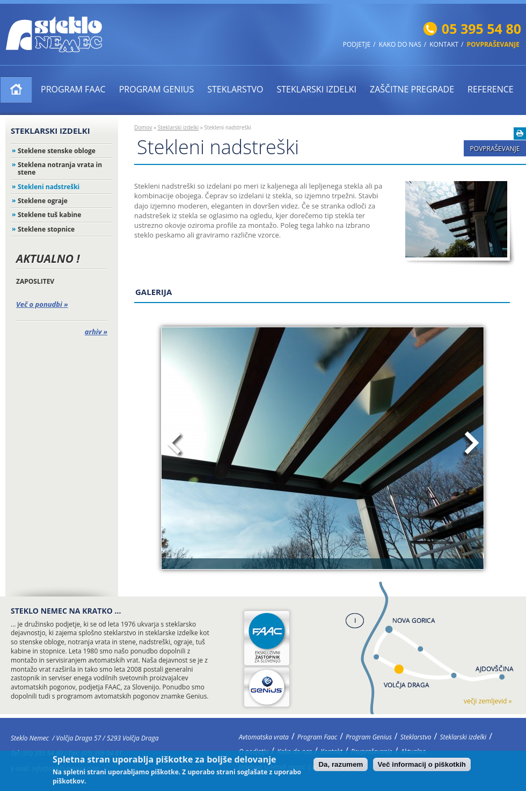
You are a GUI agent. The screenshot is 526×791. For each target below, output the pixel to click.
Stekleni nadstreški (48, 186)
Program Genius (156, 89)
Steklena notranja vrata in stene (60, 168)
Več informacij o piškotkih (422, 767)
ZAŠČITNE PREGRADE (412, 89)
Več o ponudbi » (42, 304)
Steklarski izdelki (316, 89)
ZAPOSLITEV (35, 281)
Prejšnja (175, 445)
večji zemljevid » (488, 701)
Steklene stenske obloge (57, 150)
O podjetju (253, 751)
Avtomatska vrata (16, 89)
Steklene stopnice (46, 229)
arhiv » (96, 331)
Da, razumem (340, 767)
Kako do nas (400, 44)
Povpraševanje (493, 44)
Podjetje (357, 44)
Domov (143, 127)
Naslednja (470, 445)
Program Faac (73, 89)
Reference (490, 89)
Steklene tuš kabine (49, 214)
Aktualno (413, 751)
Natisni (520, 133)
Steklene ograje (43, 200)
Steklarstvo (235, 89)
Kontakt (443, 44)
